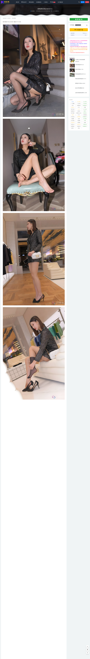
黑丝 (9, 608)
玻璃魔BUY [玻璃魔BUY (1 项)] (85, 116)
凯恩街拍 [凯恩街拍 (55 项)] (79, 105)
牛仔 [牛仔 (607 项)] (79, 114)
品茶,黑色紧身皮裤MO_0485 (81, 92)
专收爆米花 (56, 11)
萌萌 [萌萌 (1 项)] (85, 120)
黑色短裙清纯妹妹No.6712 (80, 78)
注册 (87, 2)
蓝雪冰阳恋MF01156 (79, 64)
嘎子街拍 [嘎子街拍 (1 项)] (72, 109)
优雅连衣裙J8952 (22, 649)
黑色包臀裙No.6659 (6, 649)
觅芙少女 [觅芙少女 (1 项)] (72, 124)
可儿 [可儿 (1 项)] (79, 107)
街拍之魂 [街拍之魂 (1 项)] (72, 122)
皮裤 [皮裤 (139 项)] (79, 118)
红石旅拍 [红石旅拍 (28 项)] (72, 120)
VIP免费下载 (78, 29)
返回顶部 (86, 657)
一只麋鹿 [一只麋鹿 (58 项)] (72, 103)
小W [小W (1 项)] (79, 109)
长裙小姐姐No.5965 (40, 649)
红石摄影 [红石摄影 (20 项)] (85, 118)
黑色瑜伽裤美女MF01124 (80, 74)
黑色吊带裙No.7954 (79, 69)
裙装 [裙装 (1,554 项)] (85, 122)
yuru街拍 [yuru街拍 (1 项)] (85, 101)
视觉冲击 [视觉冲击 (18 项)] (79, 124)
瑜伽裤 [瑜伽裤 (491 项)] (73, 118)
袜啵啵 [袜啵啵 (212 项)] (79, 122)
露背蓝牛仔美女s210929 (80, 83)
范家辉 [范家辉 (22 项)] (79, 120)
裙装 (5, 608)
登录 (82, 2)
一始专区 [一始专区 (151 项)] (79, 103)
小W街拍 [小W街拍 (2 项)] (85, 109)
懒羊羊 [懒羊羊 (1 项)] (85, 111)
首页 (10, 18)
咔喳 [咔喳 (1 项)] (85, 107)
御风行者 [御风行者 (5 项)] (72, 111)
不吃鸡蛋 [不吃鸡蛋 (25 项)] (85, 103)
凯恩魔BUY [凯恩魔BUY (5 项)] (85, 105)
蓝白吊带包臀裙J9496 (79, 88)
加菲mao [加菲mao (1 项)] (73, 107)
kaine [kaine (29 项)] (73, 101)
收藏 (4, 611)
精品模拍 (33, 11)
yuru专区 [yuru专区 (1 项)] (79, 101)
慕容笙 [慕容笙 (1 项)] (79, 111)
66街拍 (11, 657)
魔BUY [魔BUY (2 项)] (73, 128)
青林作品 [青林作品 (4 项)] (85, 124)
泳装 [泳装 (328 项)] (73, 114)
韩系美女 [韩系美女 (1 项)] (72, 126)
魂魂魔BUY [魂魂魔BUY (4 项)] (85, 126)
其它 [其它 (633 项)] (73, 105)
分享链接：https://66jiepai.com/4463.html (14, 611)
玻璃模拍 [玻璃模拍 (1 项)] (79, 116)
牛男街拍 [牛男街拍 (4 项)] (85, 114)
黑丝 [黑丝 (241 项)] (79, 128)
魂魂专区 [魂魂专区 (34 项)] (79, 126)
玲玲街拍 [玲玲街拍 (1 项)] (72, 116)
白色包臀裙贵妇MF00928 (58, 649)
